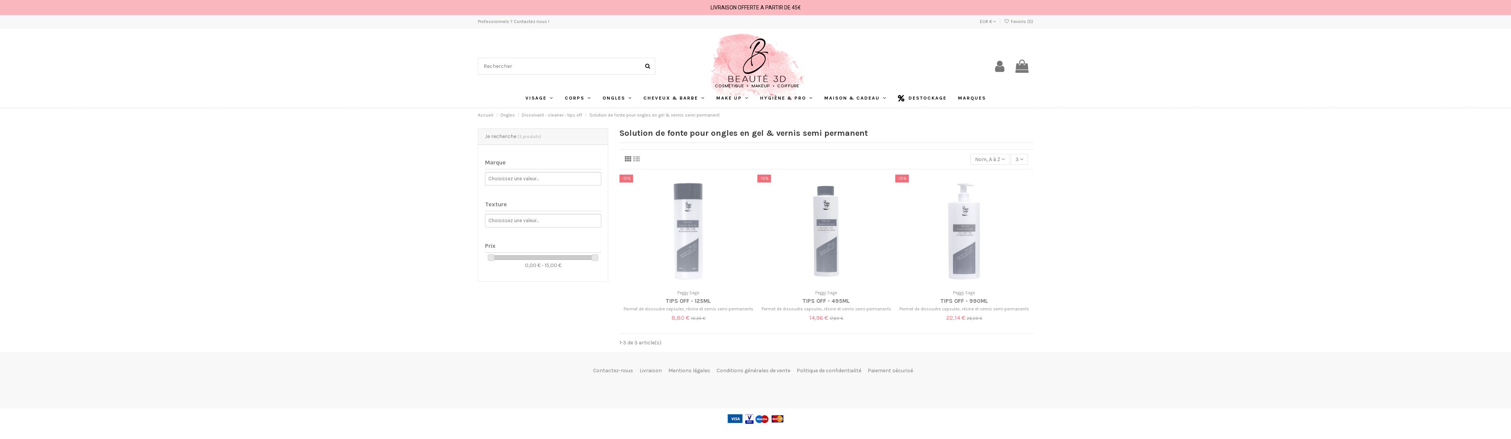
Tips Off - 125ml (688, 301)
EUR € (988, 21)
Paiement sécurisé (890, 370)
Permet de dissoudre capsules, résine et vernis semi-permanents (688, 309)
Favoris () (1018, 21)
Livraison (651, 370)
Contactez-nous (613, 370)
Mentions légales (689, 370)
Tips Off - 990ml (964, 301)
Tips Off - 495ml (826, 301)
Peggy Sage (688, 292)
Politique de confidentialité (829, 370)
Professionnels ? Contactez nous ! (513, 21)
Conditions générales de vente (753, 370)
